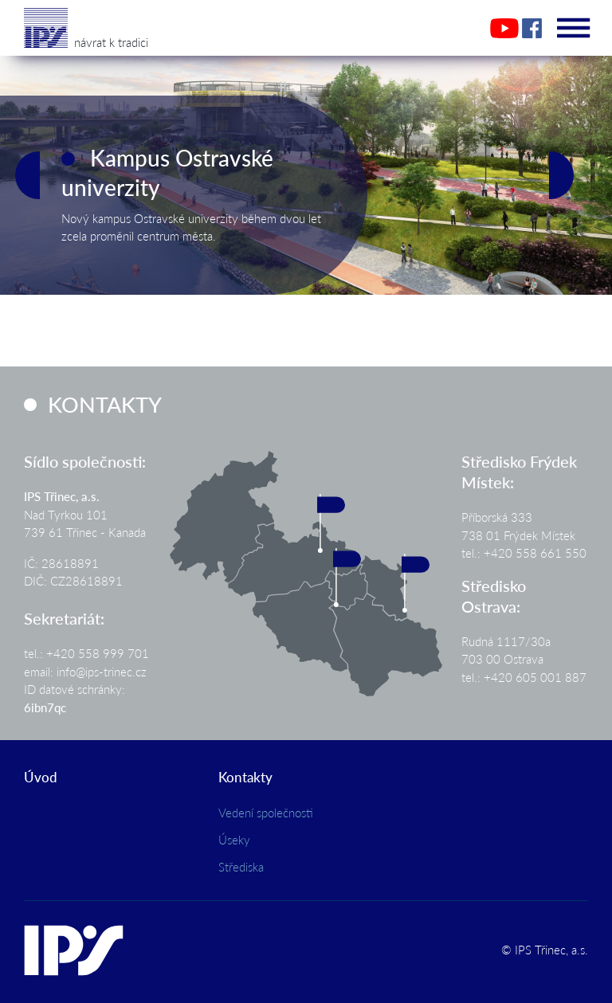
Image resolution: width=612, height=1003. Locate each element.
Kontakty (245, 777)
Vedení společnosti (265, 812)
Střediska (241, 866)
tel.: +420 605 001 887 (523, 676)
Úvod (40, 777)
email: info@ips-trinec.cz (85, 671)
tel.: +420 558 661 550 (523, 552)
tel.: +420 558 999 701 (86, 653)
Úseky (234, 839)
